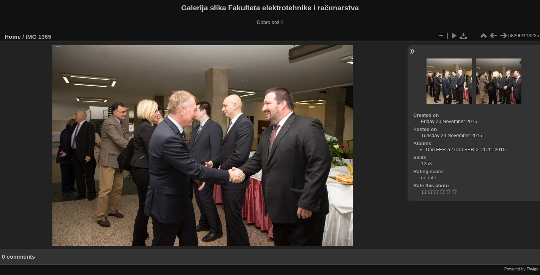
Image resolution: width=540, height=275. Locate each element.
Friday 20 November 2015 (449, 121)
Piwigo (532, 269)
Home (13, 36)
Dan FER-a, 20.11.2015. (480, 149)
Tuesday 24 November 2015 (451, 135)
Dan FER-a (438, 149)
